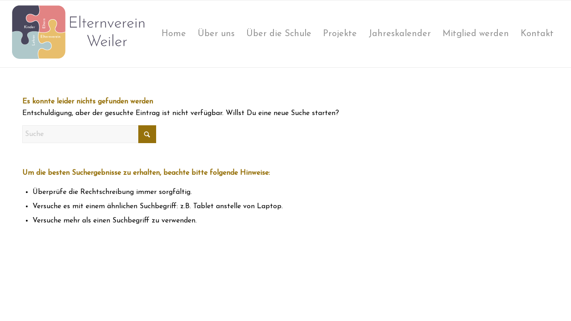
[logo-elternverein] (78, 33)
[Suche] (89, 134)
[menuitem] (174, 33)
